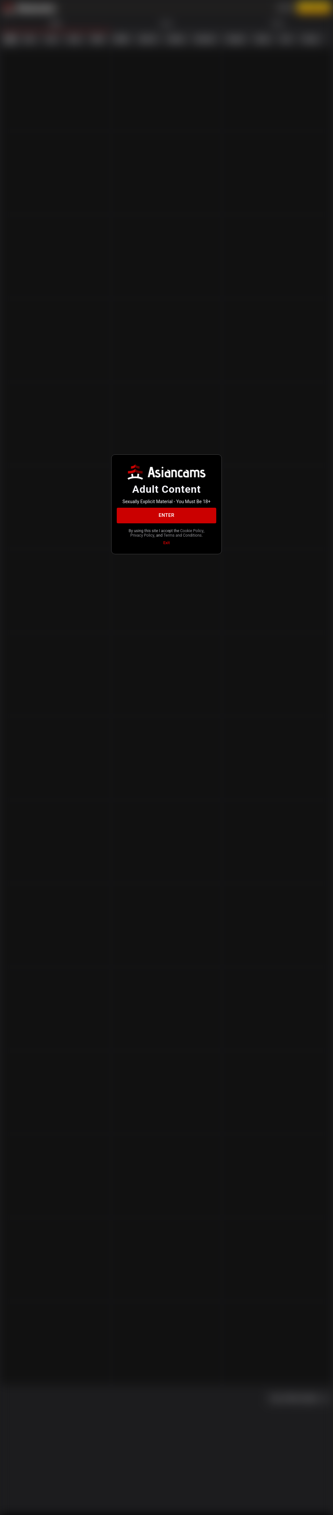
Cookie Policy (192, 531)
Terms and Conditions (183, 535)
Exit (166, 543)
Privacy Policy (142, 535)
